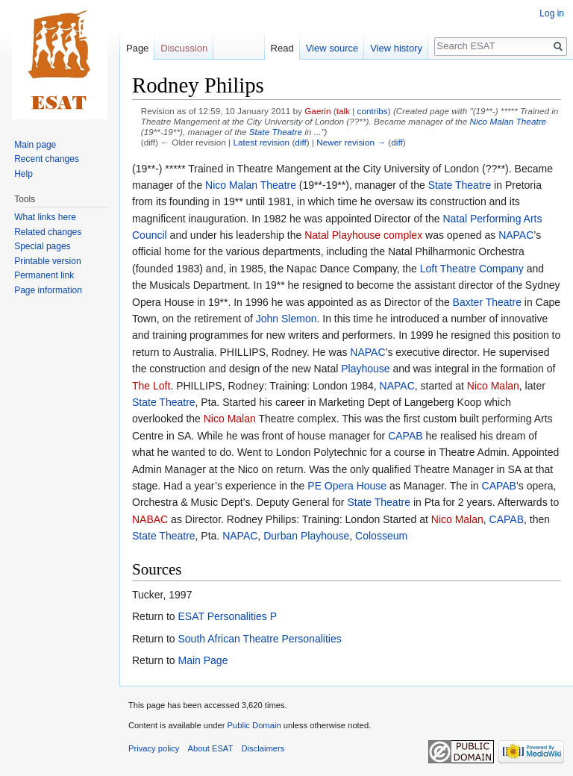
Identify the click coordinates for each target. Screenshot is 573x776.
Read (282, 48)
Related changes (47, 232)
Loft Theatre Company (472, 269)
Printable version (47, 261)
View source (332, 48)
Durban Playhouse (306, 536)
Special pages (42, 246)
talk (343, 111)
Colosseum (381, 536)
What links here (45, 217)
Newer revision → (351, 142)
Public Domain (254, 725)
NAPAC (515, 235)
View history (396, 48)
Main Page (203, 660)
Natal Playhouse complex (363, 235)
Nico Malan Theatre (508, 121)
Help (23, 174)
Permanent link (44, 275)
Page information (48, 290)
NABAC (150, 519)
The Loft (151, 386)
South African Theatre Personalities (259, 639)
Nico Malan (493, 386)
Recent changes (46, 159)
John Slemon (286, 319)
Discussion (183, 48)
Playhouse (365, 369)
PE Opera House (346, 486)
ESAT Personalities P (227, 616)
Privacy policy (153, 748)
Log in (551, 13)
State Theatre (275, 132)
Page (137, 48)
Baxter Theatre (487, 302)
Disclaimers (263, 748)
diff (300, 142)
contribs (372, 111)
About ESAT (211, 748)
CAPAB (405, 436)
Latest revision (261, 142)
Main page (35, 145)
